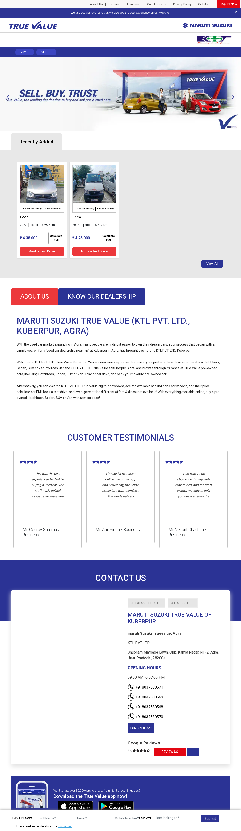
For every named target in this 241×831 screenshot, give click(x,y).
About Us (96, 4)
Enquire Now (228, 4)
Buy (23, 52)
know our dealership (102, 296)
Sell (44, 52)
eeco (24, 217)
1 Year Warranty (32, 208)
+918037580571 (145, 687)
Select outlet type (145, 603)
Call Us (203, 4)
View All (212, 264)
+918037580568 (145, 707)
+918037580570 (145, 717)
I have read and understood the (42, 826)
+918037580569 (145, 697)
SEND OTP (145, 818)
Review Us (169, 752)
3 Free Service (52, 208)
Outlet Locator (156, 4)
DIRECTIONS (141, 728)
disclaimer (65, 826)
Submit (210, 818)
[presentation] (8, 96)
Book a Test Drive (42, 251)
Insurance (133, 4)
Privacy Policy (182, 4)
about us (34, 296)
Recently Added (36, 142)
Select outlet (182, 603)
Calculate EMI (56, 238)
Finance (115, 4)
